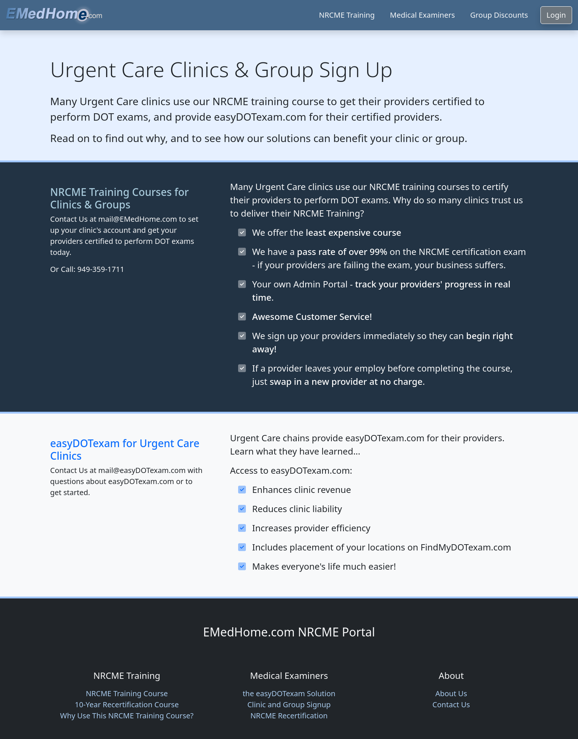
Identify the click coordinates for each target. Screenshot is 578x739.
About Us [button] (451, 693)
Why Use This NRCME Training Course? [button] (127, 716)
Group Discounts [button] (499, 15)
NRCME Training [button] (347, 15)
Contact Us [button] (451, 704)
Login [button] (556, 15)
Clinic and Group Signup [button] (289, 704)
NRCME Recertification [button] (289, 716)
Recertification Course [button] (127, 704)
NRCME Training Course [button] (127, 693)
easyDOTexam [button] (289, 693)
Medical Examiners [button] (422, 15)
